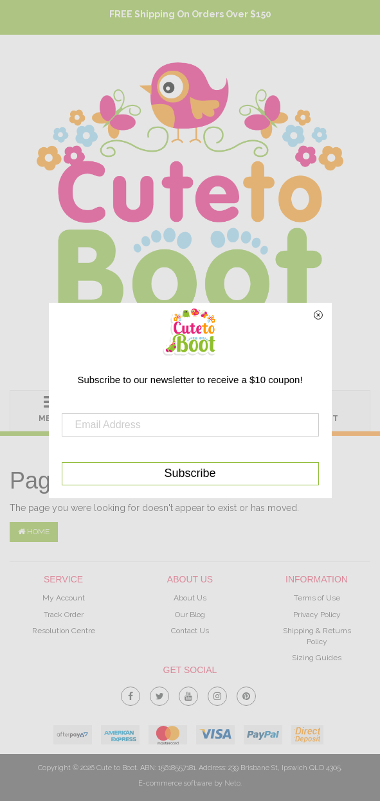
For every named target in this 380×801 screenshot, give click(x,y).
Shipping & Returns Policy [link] (317, 636)
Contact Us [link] (190, 630)
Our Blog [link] (190, 614)
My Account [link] (63, 597)
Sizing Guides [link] (316, 657)
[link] (130, 693)
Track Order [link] (64, 614)
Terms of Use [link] (317, 597)
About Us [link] (190, 597)
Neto (232, 783)
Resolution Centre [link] (63, 630)
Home (34, 531)
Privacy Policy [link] (317, 614)
